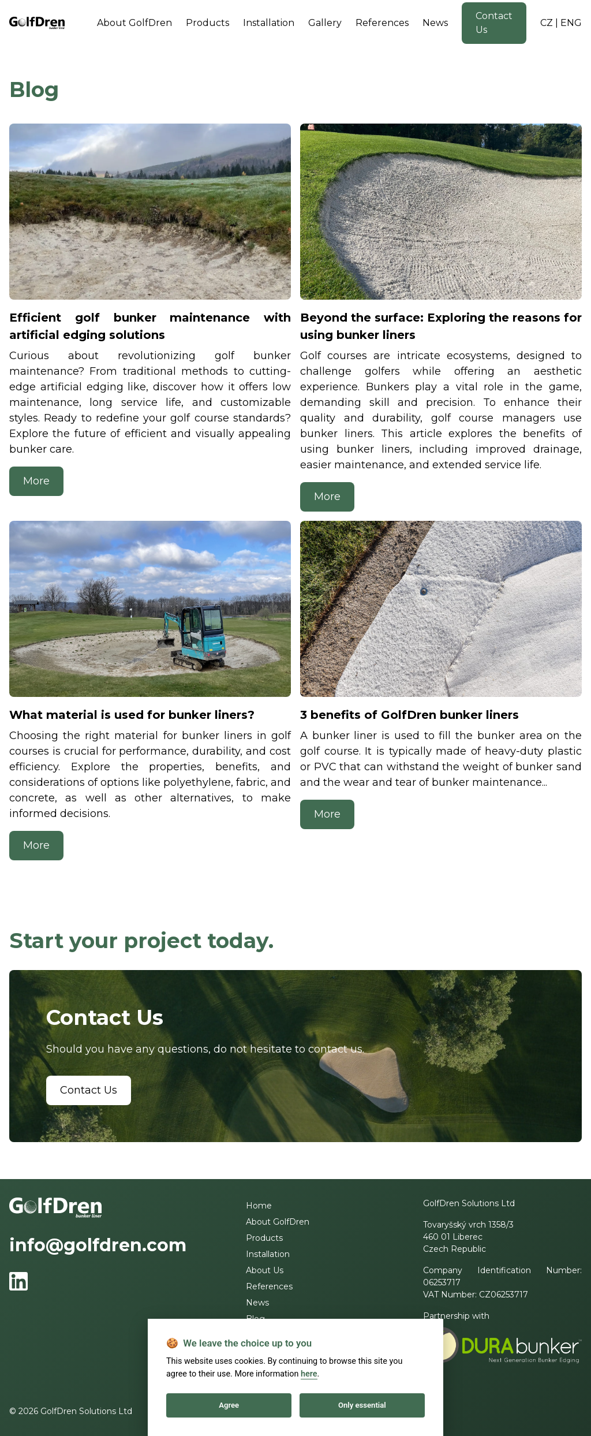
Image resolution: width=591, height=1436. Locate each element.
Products (207, 22)
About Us (264, 1270)
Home (259, 1205)
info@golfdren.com (97, 1245)
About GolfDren (134, 22)
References (382, 22)
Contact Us (494, 22)
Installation (268, 22)
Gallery (325, 22)
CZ (546, 22)
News (435, 22)
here (309, 1374)
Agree (229, 1405)
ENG (571, 22)
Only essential (362, 1405)
